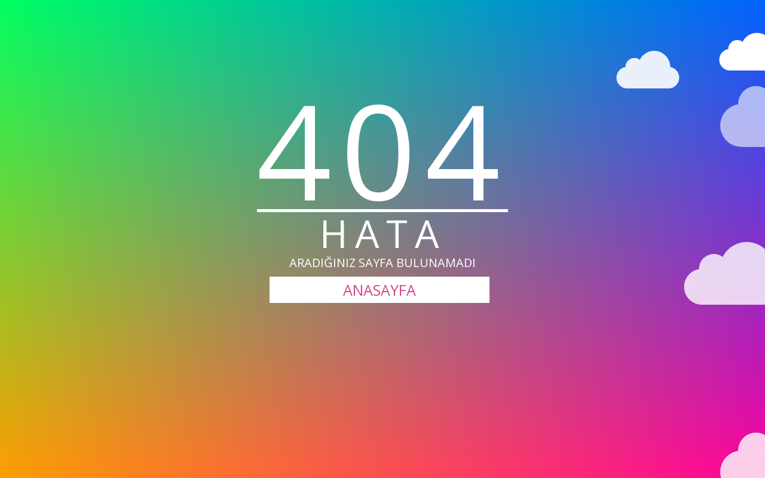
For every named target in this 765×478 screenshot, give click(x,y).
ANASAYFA (379, 290)
